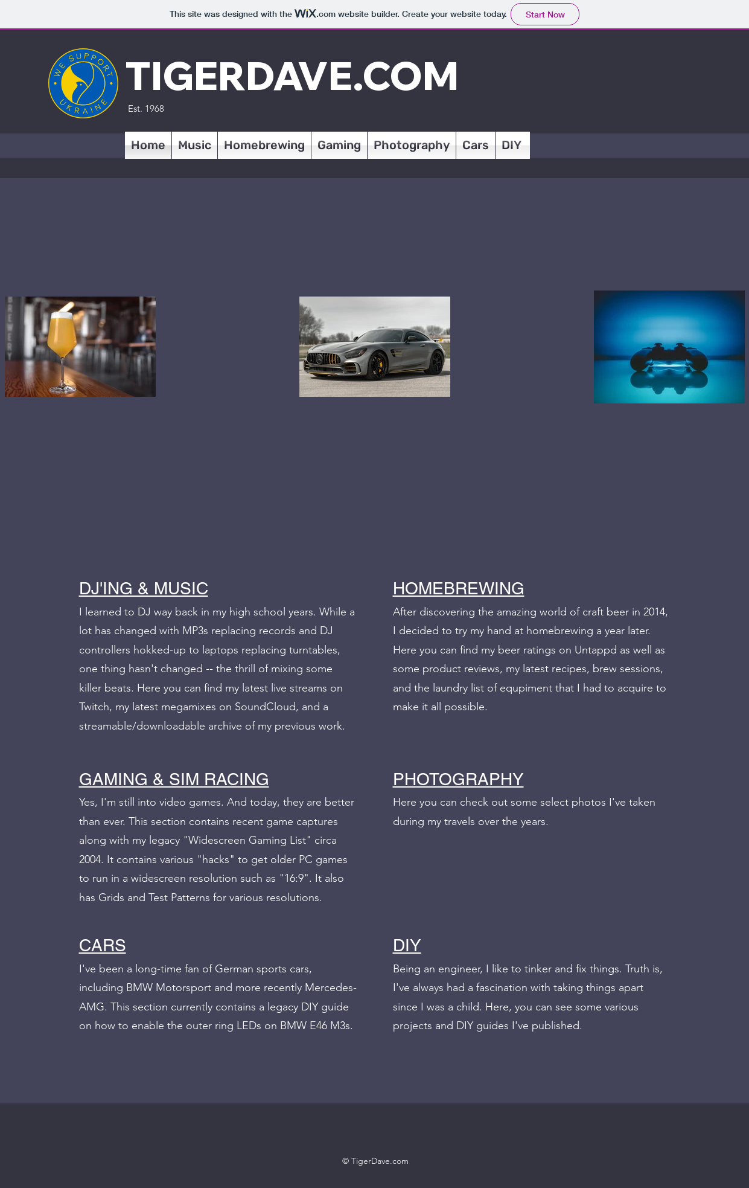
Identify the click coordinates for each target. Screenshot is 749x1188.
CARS (102, 945)
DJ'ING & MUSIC (143, 588)
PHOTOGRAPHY (458, 779)
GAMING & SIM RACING (174, 779)
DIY (407, 945)
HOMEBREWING (458, 588)
